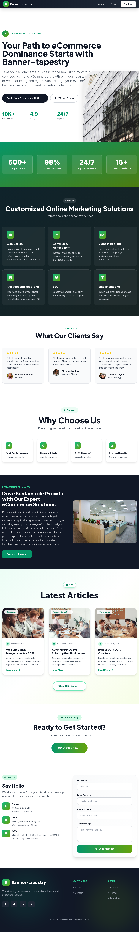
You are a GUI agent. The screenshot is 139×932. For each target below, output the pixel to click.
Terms (112, 892)
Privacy (113, 887)
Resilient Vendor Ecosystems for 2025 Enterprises (20, 653)
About (101, 4)
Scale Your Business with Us (25, 98)
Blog (113, 4)
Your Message (84, 824)
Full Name (82, 780)
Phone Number (84, 809)
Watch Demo (64, 98)
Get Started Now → (69, 747)
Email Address (84, 795)
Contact (128, 4)
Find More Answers (17, 554)
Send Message (105, 848)
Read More (13, 670)
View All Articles (69, 686)
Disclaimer (114, 898)
